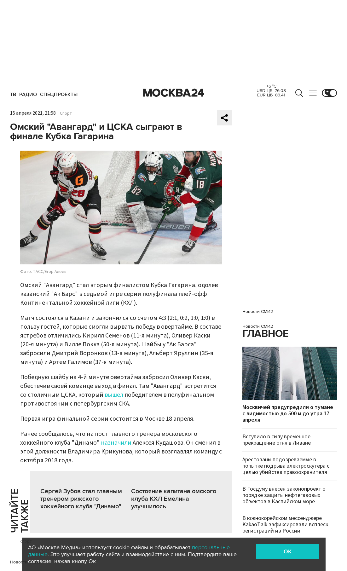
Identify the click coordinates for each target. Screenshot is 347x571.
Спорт (66, 113)
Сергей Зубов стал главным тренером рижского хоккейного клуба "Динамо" (81, 498)
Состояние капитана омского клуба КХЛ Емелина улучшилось (173, 498)
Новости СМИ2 (257, 311)
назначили (116, 442)
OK (288, 551)
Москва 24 (174, 93)
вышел (114, 394)
